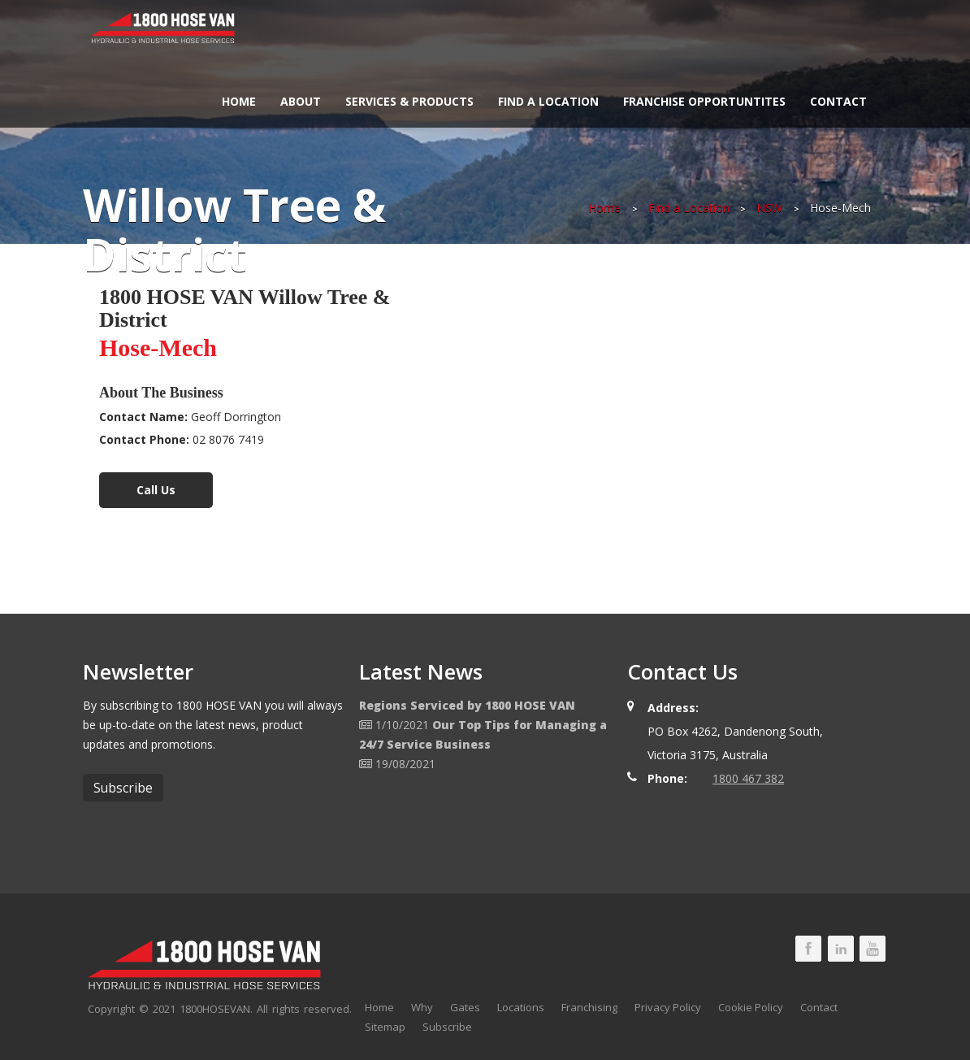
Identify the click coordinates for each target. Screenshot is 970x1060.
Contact (838, 101)
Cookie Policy (750, 1007)
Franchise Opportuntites (704, 101)
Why (422, 1007)
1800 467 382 (748, 778)
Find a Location (548, 101)
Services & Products (409, 101)
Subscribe (447, 1026)
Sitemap (385, 1026)
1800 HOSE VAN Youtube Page (873, 949)
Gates (465, 1007)
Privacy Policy (667, 1007)
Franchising (589, 1007)
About (300, 101)
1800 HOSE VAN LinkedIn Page (841, 949)
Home (239, 101)
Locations (520, 1007)
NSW (769, 207)
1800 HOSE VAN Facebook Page (808, 949)
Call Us (155, 489)
